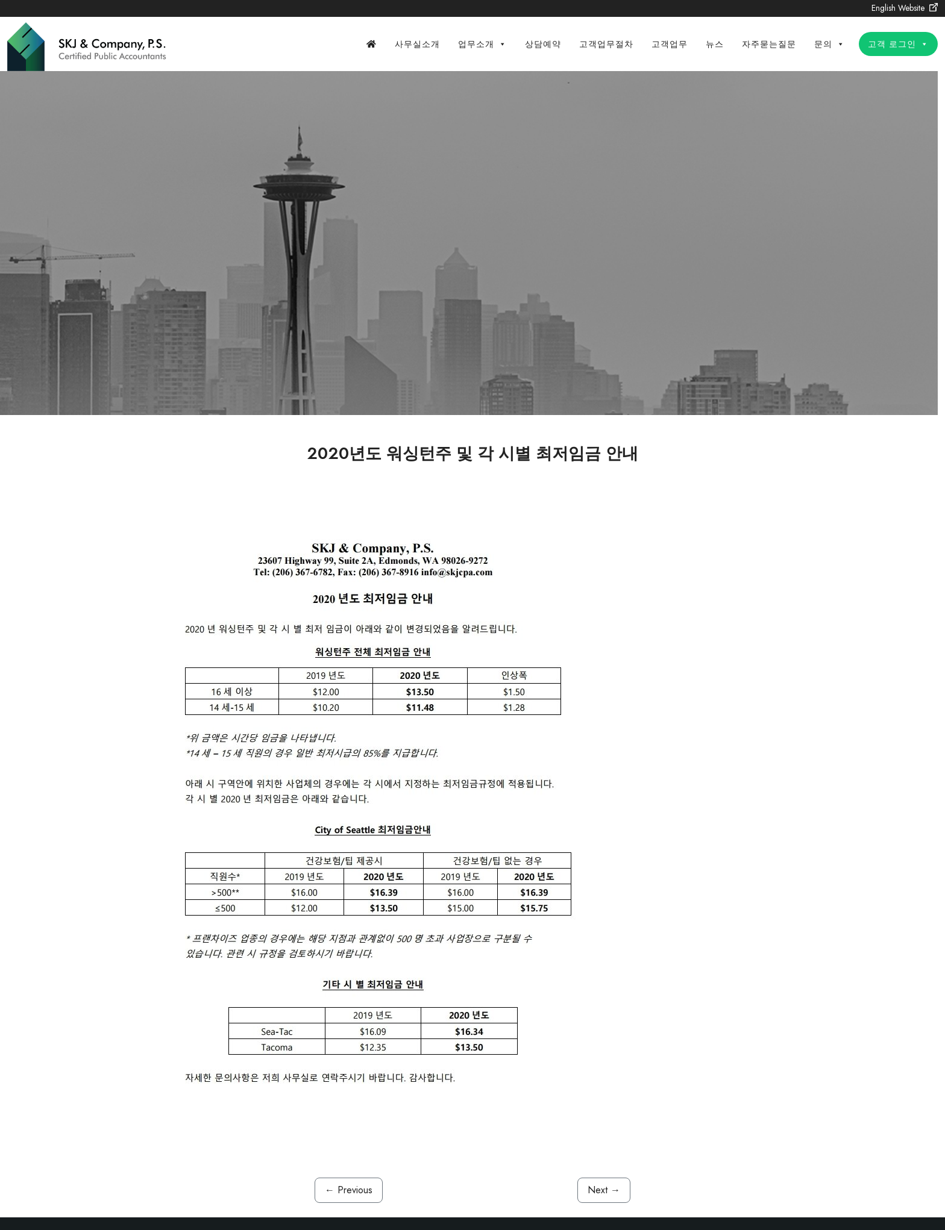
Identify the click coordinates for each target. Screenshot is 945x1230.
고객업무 (669, 44)
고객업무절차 (606, 44)
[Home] (371, 44)
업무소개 (482, 44)
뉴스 (715, 44)
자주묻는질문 (769, 44)
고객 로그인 (898, 44)
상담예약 (543, 44)
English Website (904, 8)
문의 (829, 44)
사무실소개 (417, 44)
